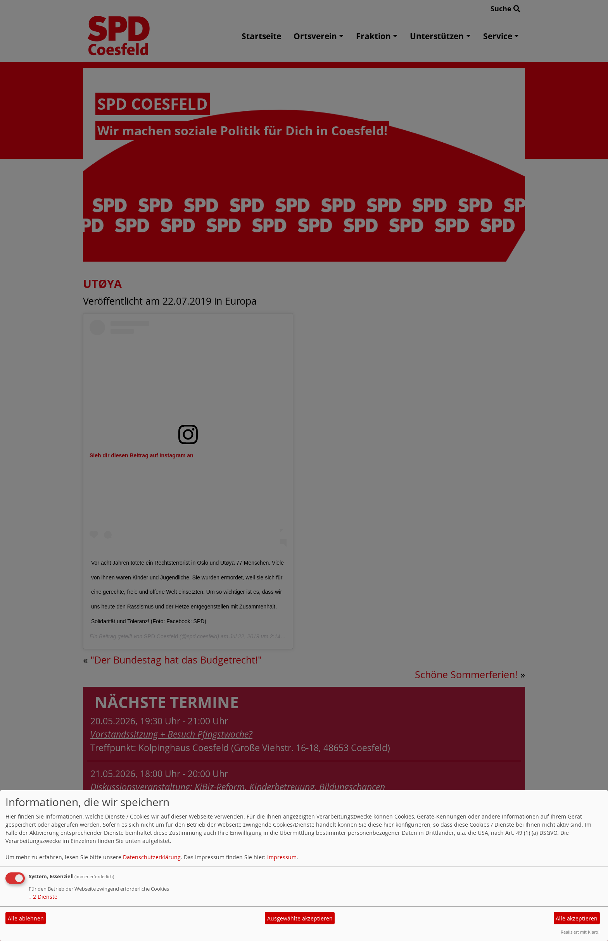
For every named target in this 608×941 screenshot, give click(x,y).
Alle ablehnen (26, 918)
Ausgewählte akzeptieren (300, 918)
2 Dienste (43, 896)
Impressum (282, 857)
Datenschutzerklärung (152, 857)
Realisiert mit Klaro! (580, 932)
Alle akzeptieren (577, 918)
